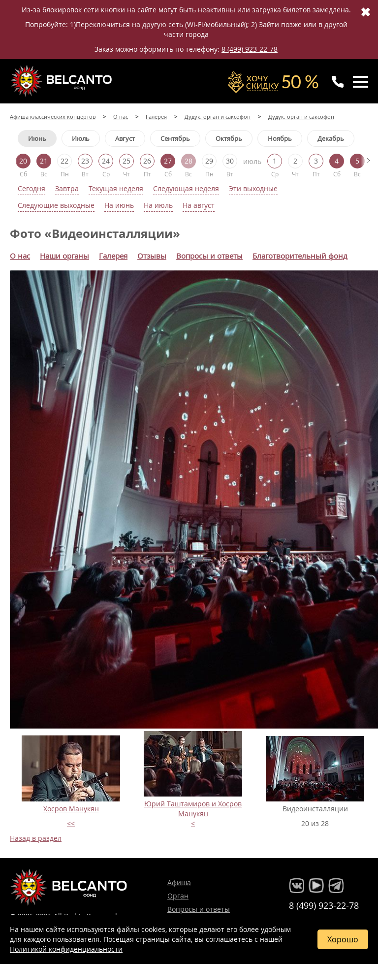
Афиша (179, 882)
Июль (81, 138)
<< (71, 823)
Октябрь (229, 138)
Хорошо (342, 939)
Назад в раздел (36, 838)
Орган (178, 895)
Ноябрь (280, 138)
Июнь (37, 138)
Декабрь (330, 138)
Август (125, 138)
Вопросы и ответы (198, 909)
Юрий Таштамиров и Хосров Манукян (193, 808)
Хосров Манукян (71, 808)
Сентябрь (175, 138)
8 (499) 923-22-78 (249, 49)
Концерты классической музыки (62, 81)
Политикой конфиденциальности (66, 949)
